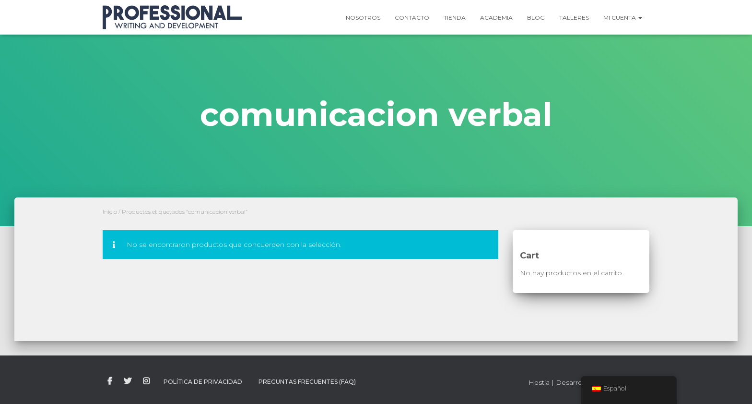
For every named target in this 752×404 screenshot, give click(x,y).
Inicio (110, 211)
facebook (110, 381)
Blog (536, 17)
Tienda (455, 17)
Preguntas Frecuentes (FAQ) (307, 381)
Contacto (412, 17)
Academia (496, 17)
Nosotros (363, 17)
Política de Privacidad (203, 381)
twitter (127, 381)
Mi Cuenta (622, 17)
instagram (146, 381)
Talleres (574, 17)
